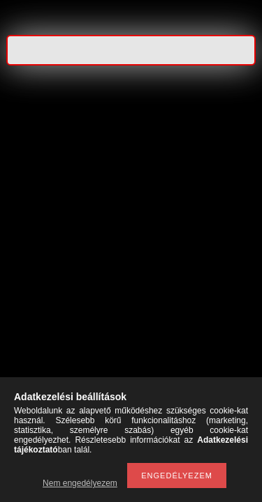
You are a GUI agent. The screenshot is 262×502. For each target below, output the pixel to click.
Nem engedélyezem (80, 483)
